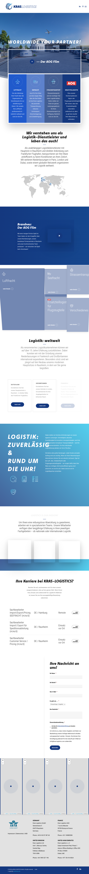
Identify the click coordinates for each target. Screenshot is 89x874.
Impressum (11, 833)
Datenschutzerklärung (63, 726)
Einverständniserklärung (57, 722)
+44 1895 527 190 (43, 858)
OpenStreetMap (13, 813)
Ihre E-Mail (53, 692)
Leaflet (6, 813)
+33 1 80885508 (67, 835)
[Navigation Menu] (86, 6)
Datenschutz (20, 833)
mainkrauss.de (16, 871)
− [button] (2, 763)
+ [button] (2, 760)
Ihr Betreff (53, 682)
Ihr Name (53, 673)
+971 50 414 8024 (68, 858)
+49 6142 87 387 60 (43, 835)
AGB (26, 833)
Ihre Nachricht (54, 709)
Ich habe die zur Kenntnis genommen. (63, 727)
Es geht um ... (54, 701)
